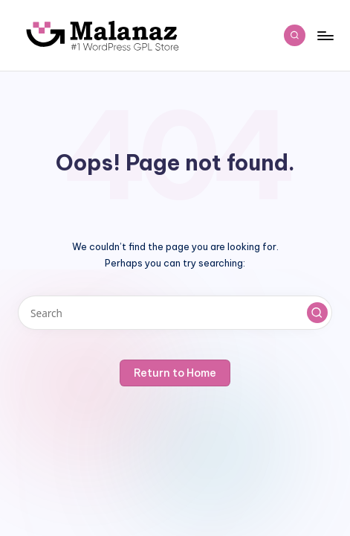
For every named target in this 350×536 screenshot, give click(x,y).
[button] (317, 312)
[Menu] (324, 35)
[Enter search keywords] (175, 313)
